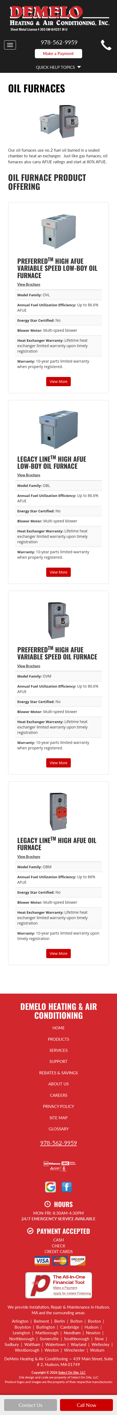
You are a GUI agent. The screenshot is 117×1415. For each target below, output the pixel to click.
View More (59, 381)
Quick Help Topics (58, 67)
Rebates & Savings (58, 1072)
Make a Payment (58, 53)
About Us (58, 1083)
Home (58, 1027)
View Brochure (28, 284)
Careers (58, 1095)
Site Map (58, 1117)
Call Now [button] (86, 1405)
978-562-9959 (58, 1142)
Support (58, 1061)
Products (58, 1039)
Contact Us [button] (30, 1405)
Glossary (59, 1128)
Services (58, 1050)
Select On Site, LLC (72, 1373)
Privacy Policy (58, 1106)
